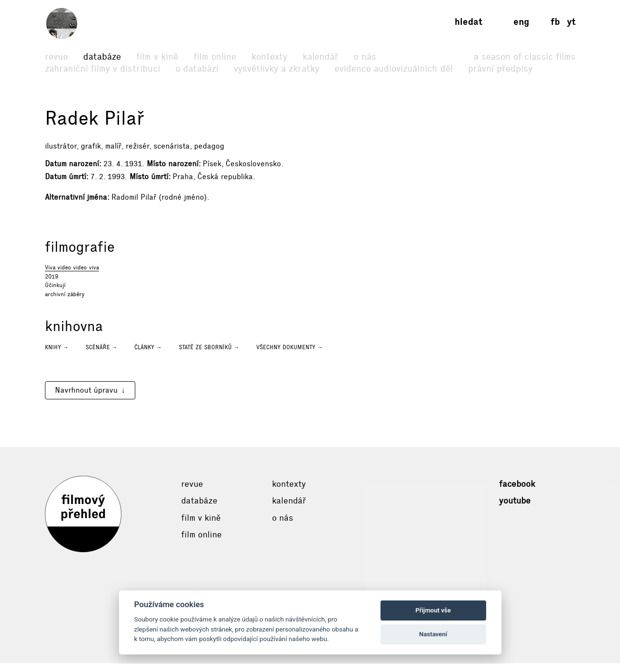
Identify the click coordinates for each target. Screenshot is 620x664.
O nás (365, 56)
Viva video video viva (72, 268)
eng (521, 22)
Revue (56, 56)
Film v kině (157, 56)
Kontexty (269, 56)
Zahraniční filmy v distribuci (102, 68)
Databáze (102, 56)
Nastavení (433, 634)
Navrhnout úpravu (86, 391)
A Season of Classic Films (525, 56)
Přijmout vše (433, 610)
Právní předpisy (500, 68)
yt (571, 22)
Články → (148, 348)
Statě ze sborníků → (209, 348)
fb (555, 22)
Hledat (468, 22)
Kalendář (320, 56)
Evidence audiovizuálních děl (394, 68)
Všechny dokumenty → (289, 348)
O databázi (196, 68)
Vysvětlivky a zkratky (276, 68)
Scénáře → (102, 348)
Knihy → (57, 348)
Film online (215, 56)
